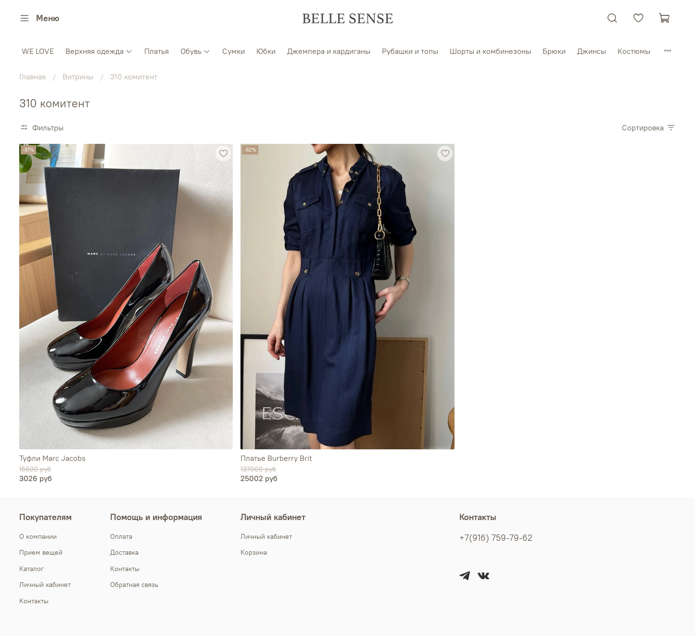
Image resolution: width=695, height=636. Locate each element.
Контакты (34, 601)
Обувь (195, 51)
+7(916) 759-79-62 (495, 538)
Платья (156, 51)
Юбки (266, 51)
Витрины (78, 76)
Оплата (121, 536)
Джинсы (591, 51)
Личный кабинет (45, 584)
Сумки (233, 51)
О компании (38, 536)
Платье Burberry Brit (276, 458)
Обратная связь (134, 584)
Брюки (554, 51)
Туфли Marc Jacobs (52, 458)
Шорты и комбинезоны (490, 51)
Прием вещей (41, 552)
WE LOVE (38, 51)
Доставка (124, 552)
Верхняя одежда (99, 51)
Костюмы (634, 51)
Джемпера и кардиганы (328, 51)
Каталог (31, 568)
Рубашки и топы (410, 51)
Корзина (253, 552)
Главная (32, 76)
